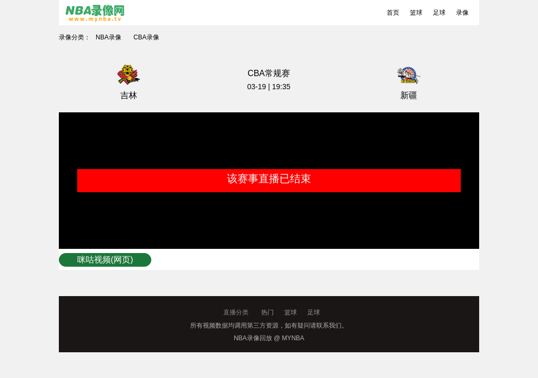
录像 (462, 12)
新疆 (408, 95)
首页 (393, 12)
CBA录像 (146, 37)
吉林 (128, 95)
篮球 (416, 12)
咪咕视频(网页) (105, 259)
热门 (267, 312)
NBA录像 (108, 37)
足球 (439, 12)
